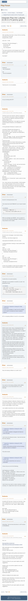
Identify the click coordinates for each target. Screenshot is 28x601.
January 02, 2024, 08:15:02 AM (7, 64)
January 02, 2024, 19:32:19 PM (7, 303)
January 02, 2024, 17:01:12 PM (7, 111)
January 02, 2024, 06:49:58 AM (7, 32)
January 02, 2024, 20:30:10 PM (7, 325)
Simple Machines (17, 598)
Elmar (3, 62)
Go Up (2, 591)
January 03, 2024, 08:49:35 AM (7, 425)
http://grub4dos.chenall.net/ (8, 543)
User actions (23, 591)
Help (8, 597)
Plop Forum (5, 5)
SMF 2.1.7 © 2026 (10, 598)
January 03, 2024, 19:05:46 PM (7, 498)
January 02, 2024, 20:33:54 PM (7, 367)
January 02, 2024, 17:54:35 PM (7, 230)
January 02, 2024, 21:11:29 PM (7, 382)
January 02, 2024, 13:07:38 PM (7, 96)
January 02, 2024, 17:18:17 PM (7, 196)
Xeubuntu (5, 30)
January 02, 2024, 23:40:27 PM (7, 396)
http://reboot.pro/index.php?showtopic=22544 (12, 544)
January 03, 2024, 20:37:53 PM (7, 521)
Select (6, 208)
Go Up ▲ (18, 597)
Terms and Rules (13, 597)
